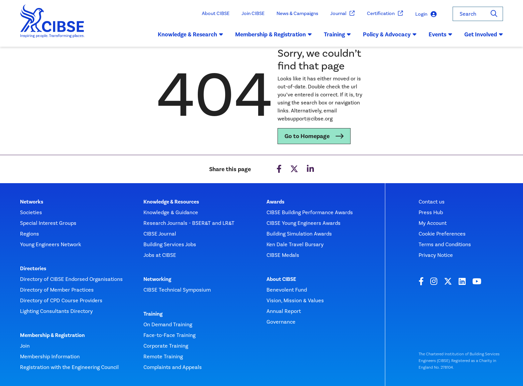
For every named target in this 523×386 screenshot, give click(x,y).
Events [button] (440, 34)
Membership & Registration (52, 335)
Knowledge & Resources (171, 202)
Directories (33, 268)
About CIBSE (215, 13)
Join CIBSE (253, 13)
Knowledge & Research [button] (190, 34)
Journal (342, 13)
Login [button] (426, 14)
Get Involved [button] (483, 34)
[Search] (494, 14)
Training (152, 314)
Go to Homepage (307, 136)
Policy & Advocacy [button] (390, 34)
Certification (385, 13)
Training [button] (337, 34)
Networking (157, 279)
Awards (276, 202)
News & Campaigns (297, 13)
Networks (31, 202)
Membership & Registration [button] (273, 34)
